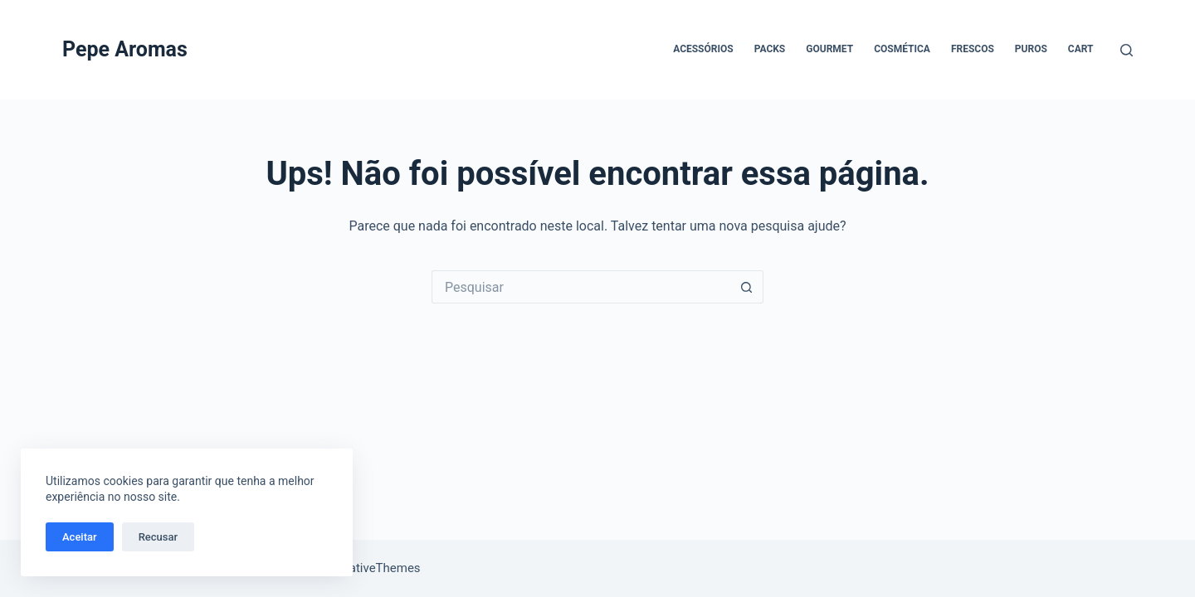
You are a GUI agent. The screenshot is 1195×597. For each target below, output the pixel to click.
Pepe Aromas (125, 49)
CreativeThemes (375, 568)
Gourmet (829, 49)
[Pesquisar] (1126, 50)
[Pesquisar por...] (581, 286)
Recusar (158, 537)
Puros (1031, 49)
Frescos (972, 49)
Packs (770, 49)
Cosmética (902, 49)
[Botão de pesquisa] (746, 286)
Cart (1081, 49)
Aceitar (79, 537)
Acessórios (703, 49)
